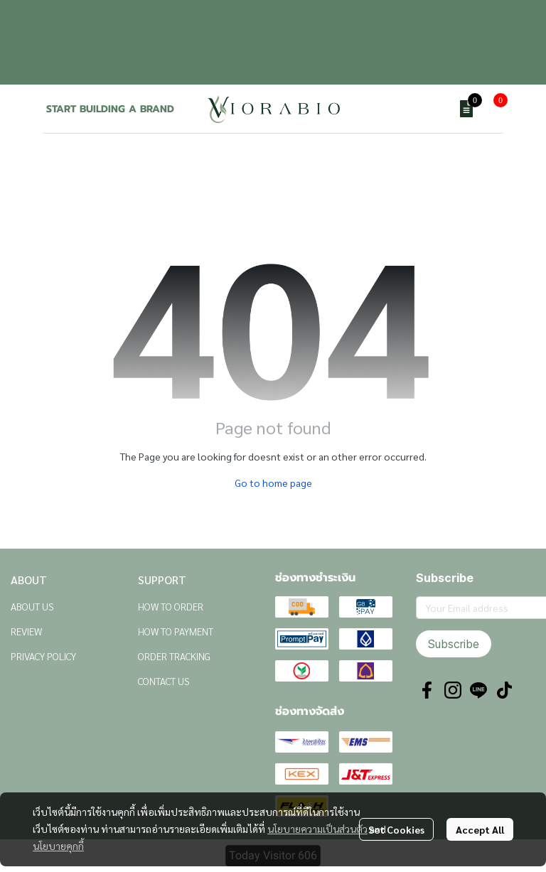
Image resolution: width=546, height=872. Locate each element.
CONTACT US (164, 680)
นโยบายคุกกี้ (58, 845)
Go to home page (273, 482)
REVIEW (26, 631)
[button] (432, 109)
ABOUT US (32, 606)
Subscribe (453, 644)
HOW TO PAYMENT (175, 631)
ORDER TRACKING (174, 656)
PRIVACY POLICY (43, 656)
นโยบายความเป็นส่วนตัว (317, 828)
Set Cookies (396, 829)
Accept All (480, 829)
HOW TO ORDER (170, 606)
